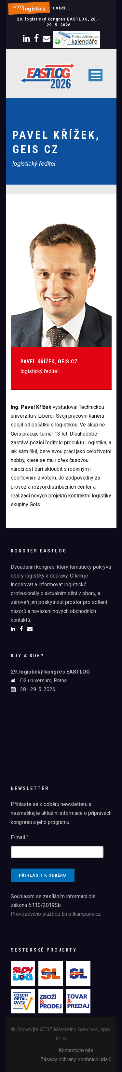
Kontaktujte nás (76, 1050)
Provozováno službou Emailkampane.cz (56, 914)
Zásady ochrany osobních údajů (76, 1059)
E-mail (20, 837)
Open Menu (95, 75)
